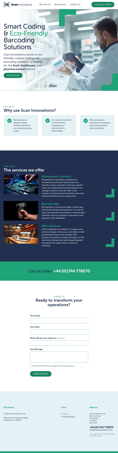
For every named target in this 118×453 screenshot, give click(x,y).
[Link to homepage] (18, 4)
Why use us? (45, 4)
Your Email (35, 327)
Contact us (75, 4)
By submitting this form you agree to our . (53, 366)
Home (66, 414)
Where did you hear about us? (43, 338)
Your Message (36, 349)
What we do (60, 4)
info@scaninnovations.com (100, 430)
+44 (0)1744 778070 (103, 4)
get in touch (13, 75)
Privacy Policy (69, 416)
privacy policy (68, 366)
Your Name (35, 315)
